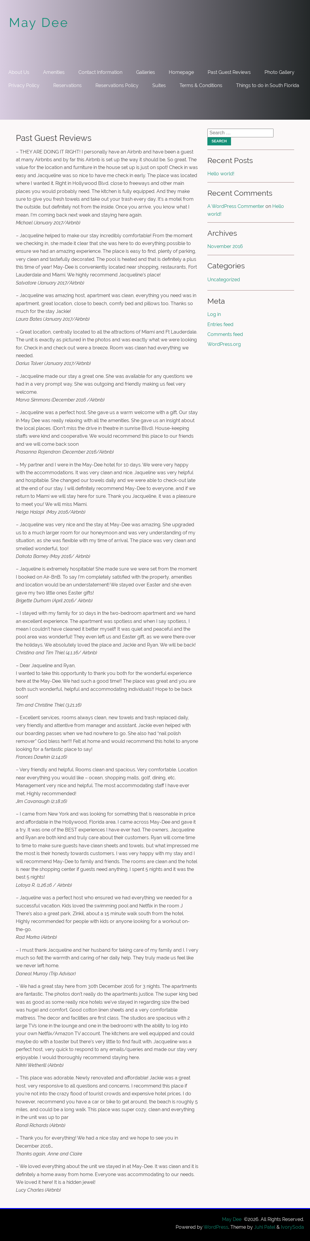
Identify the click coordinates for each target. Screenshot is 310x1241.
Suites (159, 85)
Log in (214, 314)
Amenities (54, 72)
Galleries (145, 72)
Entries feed (220, 324)
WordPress (215, 1227)
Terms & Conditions (201, 85)
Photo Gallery (279, 72)
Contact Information (100, 72)
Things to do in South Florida (267, 85)
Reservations (67, 85)
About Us (18, 72)
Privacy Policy (23, 85)
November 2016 (225, 246)
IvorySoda (292, 1227)
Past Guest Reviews (229, 72)
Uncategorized (223, 279)
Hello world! (220, 174)
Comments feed (225, 334)
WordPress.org (224, 344)
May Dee (39, 22)
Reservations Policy (117, 85)
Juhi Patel (264, 1227)
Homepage (181, 72)
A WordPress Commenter (235, 206)
